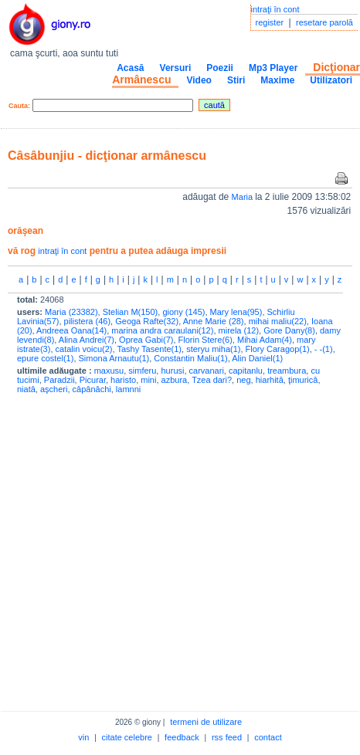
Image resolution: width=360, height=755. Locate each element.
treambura (286, 370)
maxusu (109, 370)
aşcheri (53, 389)
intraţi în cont (275, 9)
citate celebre (127, 737)
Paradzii (59, 379)
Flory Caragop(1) (278, 349)
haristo (123, 379)
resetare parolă (324, 22)
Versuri (176, 68)
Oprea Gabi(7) (146, 339)
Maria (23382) (71, 312)
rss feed (227, 737)
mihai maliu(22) (278, 321)
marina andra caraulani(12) (162, 330)
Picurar (93, 379)
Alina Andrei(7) (86, 339)
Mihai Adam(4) (264, 339)
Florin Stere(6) (205, 339)
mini (148, 379)
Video (198, 80)
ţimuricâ (303, 379)
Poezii (219, 68)
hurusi (172, 370)
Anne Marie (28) (213, 321)
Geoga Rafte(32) (146, 321)
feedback (182, 737)
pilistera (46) (87, 321)
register (270, 22)
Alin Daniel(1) (257, 358)
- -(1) (323, 349)
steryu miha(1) (213, 349)
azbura (174, 379)
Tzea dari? (212, 379)
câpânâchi (92, 389)
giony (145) (183, 312)
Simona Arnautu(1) (114, 358)
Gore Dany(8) (289, 330)
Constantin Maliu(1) (190, 358)
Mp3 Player (273, 68)
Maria (244, 196)
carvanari (206, 370)
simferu (142, 370)
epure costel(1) (45, 358)
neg (243, 379)
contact (267, 737)
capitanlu (246, 370)
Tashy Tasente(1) (149, 349)
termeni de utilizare (206, 721)
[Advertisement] (145, 549)
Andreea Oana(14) (71, 330)
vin (83, 737)
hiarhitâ (270, 379)
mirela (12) (239, 330)
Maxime (277, 80)
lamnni (128, 389)
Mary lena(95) (236, 312)
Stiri (236, 80)
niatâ (26, 389)
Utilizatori (331, 80)
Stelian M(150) (130, 312)
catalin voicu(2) (84, 349)
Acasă (130, 68)
